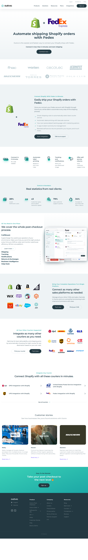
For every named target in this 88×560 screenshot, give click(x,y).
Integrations (70, 6)
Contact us (78, 1)
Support (66, 538)
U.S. (48, 541)
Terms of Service (52, 536)
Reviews (66, 536)
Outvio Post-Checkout (35, 525)
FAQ (85, 1)
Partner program (52, 538)
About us (49, 525)
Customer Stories (35, 542)
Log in (70, 1)
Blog (65, 525)
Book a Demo (34, 547)
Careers (49, 527)
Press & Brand (51, 530)
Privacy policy (51, 533)
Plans (62, 6)
